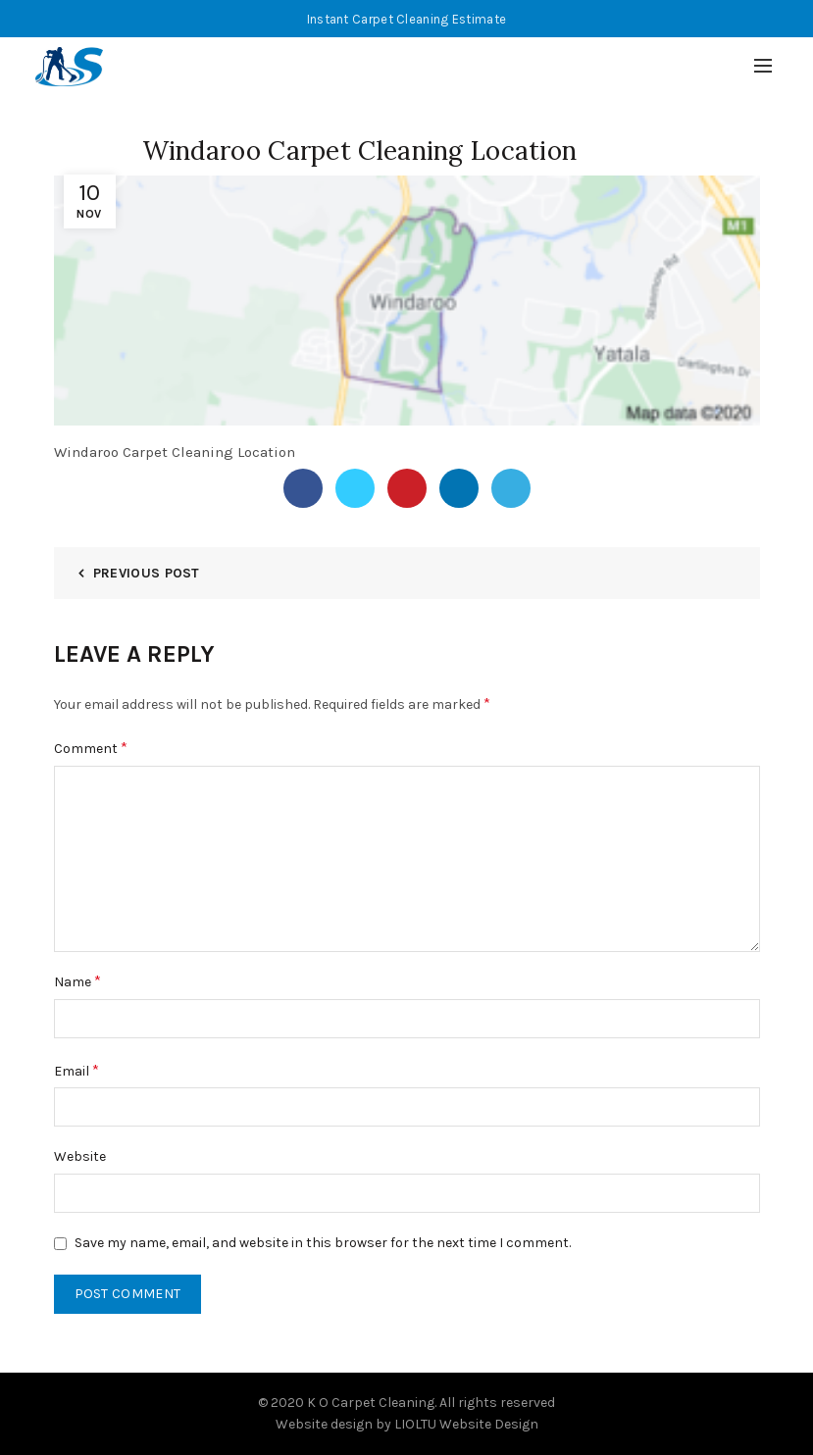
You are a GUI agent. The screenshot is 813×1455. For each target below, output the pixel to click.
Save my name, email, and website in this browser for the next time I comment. (323, 1242)
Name (77, 981)
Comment (90, 747)
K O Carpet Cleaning (370, 1402)
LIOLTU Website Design (466, 1424)
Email (76, 1070)
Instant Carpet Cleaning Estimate (407, 19)
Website (80, 1156)
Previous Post (146, 573)
